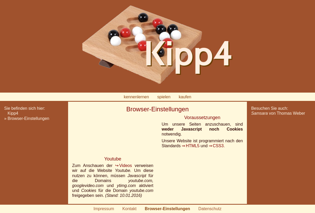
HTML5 (192, 146)
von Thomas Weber (278, 113)
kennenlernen (136, 97)
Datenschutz (209, 208)
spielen (163, 97)
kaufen (185, 97)
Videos (125, 165)
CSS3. (219, 146)
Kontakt (129, 208)
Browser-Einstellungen (28, 118)
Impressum (104, 208)
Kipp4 (13, 113)
